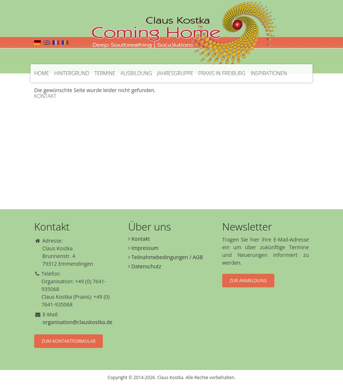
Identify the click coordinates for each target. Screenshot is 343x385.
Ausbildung (136, 73)
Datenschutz (146, 266)
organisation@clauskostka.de (77, 322)
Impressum (145, 247)
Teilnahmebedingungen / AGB (167, 257)
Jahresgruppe (175, 73)
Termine (104, 73)
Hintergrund (72, 73)
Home (41, 73)
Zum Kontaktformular (68, 341)
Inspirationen (268, 73)
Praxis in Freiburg (221, 73)
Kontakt (45, 95)
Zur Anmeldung (248, 280)
